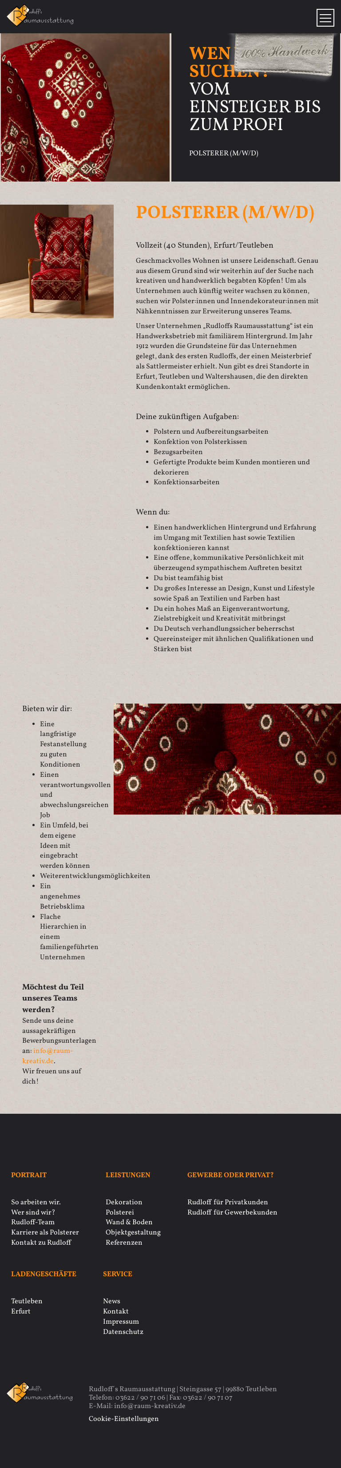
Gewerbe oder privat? (230, 1175)
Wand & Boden (129, 1222)
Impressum (121, 1322)
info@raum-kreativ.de (150, 1406)
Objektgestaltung (133, 1233)
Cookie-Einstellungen (124, 1419)
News (111, 1301)
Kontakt (116, 1312)
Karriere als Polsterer (45, 1233)
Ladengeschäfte (43, 1274)
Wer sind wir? (33, 1213)
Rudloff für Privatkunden (227, 1202)
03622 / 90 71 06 (140, 1398)
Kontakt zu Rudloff (41, 1243)
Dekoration (124, 1202)
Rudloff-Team (33, 1222)
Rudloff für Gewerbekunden (232, 1213)
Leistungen (128, 1175)
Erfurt (21, 1312)
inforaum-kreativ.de (47, 1056)
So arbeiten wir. (36, 1202)
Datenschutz (123, 1332)
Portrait (29, 1175)
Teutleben (27, 1301)
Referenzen (124, 1243)
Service (117, 1274)
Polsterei (120, 1213)
